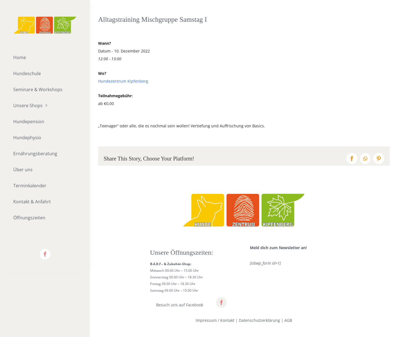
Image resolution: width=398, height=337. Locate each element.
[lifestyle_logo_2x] (45, 18)
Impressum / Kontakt (215, 320)
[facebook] (45, 254)
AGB (288, 320)
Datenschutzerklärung (259, 320)
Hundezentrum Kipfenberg (123, 81)
